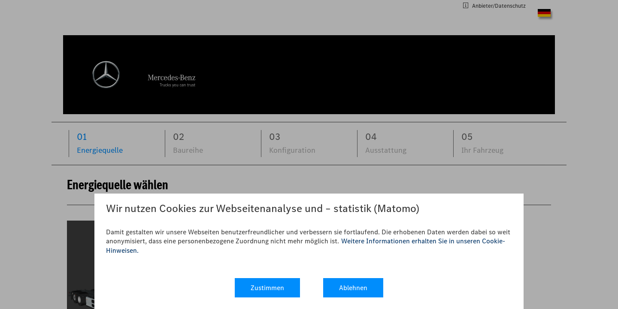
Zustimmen (267, 287)
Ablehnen (353, 287)
